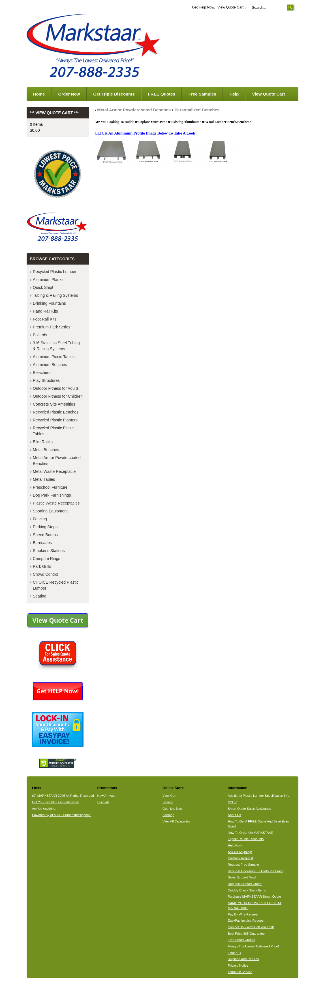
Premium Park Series (51, 327)
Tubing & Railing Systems (55, 295)
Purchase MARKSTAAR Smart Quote (254, 896)
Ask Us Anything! (240, 852)
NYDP (232, 802)
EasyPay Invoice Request (246, 920)
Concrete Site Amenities (54, 404)
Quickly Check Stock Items (247, 890)
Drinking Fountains (49, 303)
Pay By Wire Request (243, 914)
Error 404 (234, 952)
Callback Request (240, 858)
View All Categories (176, 821)
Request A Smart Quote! (245, 884)
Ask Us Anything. (44, 808)
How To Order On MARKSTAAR (250, 832)
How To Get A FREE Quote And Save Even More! (258, 824)
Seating (39, 596)
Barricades (42, 542)
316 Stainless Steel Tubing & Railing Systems (56, 346)
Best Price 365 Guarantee (246, 933)
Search (167, 802)
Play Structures (46, 380)
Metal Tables (44, 479)
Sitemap (168, 815)
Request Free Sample (243, 864)
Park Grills (42, 566)
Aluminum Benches (50, 364)
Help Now (235, 845)
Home (39, 94)
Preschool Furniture (50, 487)
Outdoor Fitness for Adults (56, 388)
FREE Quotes (161, 94)
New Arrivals (106, 795)
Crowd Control (45, 574)
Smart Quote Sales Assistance (249, 808)
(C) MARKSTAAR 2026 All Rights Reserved (63, 795)
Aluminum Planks (48, 279)
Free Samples (202, 94)
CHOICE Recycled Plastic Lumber (55, 585)
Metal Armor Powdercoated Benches (134, 109)
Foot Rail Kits (44, 319)
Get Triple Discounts (113, 94)
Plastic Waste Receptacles (56, 503)
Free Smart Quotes (241, 939)
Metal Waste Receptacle (54, 471)
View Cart (169, 795)
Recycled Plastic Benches (55, 412)
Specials (103, 802)
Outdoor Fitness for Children (58, 396)
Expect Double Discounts (246, 839)
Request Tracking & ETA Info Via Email (255, 871)
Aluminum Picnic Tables (54, 356)
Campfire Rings (46, 558)
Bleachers (41, 372)
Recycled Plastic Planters (55, 420)
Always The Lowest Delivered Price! (253, 946)
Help (234, 94)
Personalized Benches (196, 109)
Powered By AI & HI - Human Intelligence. (61, 815)
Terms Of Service (240, 972)
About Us (234, 815)
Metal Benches (46, 449)
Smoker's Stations (49, 550)
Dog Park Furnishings (52, 495)
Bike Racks (43, 442)
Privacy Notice (238, 965)
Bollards (40, 335)
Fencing (40, 519)
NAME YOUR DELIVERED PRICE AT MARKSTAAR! (255, 905)
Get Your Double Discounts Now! (55, 802)
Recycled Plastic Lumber (54, 271)
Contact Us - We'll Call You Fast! (251, 927)
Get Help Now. (203, 7)
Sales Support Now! (242, 877)
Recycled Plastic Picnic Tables (53, 431)
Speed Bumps (45, 534)
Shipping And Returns (243, 959)
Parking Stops (45, 527)
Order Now (69, 94)
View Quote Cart (232, 7)
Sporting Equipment (50, 511)
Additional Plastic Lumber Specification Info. (259, 795)
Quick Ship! (43, 287)
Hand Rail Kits (45, 311)
